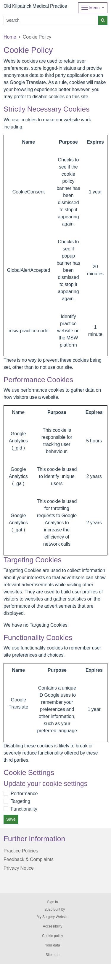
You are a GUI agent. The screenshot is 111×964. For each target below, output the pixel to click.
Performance (24, 793)
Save (11, 819)
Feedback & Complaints (29, 859)
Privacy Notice (19, 867)
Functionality (24, 808)
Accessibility (52, 926)
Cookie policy (52, 936)
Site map (52, 955)
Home (10, 36)
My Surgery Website (52, 917)
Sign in (52, 902)
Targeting (20, 801)
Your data (52, 945)
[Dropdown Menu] (92, 7)
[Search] (51, 20)
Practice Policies (21, 850)
